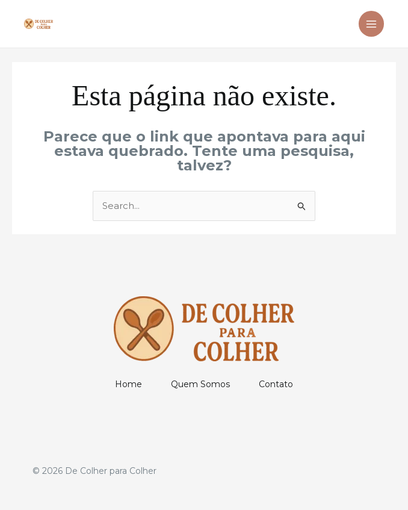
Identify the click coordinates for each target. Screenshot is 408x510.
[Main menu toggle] (372, 24)
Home (128, 384)
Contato (276, 384)
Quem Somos (200, 384)
